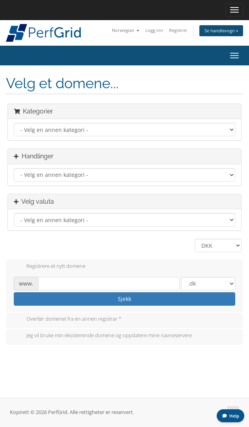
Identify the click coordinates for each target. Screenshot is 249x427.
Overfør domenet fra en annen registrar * (67, 319)
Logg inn (154, 30)
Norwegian (125, 30)
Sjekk (124, 299)
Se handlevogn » (221, 30)
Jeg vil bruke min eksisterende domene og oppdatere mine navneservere (103, 336)
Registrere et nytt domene (49, 266)
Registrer (178, 30)
